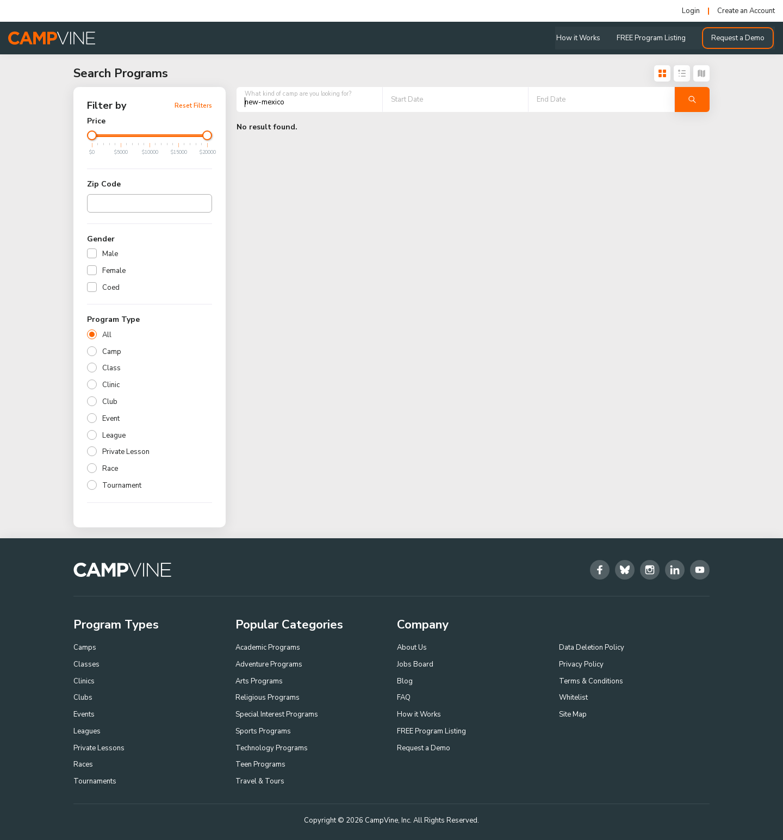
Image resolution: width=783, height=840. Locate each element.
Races (83, 765)
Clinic (111, 385)
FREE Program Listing (652, 38)
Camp (111, 352)
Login (691, 11)
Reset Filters (193, 105)
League (114, 435)
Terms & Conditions (591, 681)
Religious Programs (267, 697)
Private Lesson (126, 452)
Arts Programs (259, 681)
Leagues (87, 731)
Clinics (84, 681)
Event (111, 419)
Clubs (82, 697)
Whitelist (573, 697)
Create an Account (746, 11)
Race (110, 469)
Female (114, 271)
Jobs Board (415, 664)
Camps (84, 647)
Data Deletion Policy (591, 647)
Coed (111, 288)
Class (111, 368)
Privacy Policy (581, 664)
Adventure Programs (268, 664)
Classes (86, 664)
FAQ (404, 697)
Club (109, 402)
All (106, 335)
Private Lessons (99, 748)
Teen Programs (260, 765)
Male (110, 254)
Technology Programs (271, 748)
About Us (412, 647)
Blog (405, 681)
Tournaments (94, 781)
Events (84, 714)
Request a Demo (739, 38)
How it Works (579, 38)
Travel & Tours (259, 781)
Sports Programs (263, 731)
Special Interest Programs (276, 714)
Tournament (121, 485)
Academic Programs (267, 647)
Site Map (573, 714)
